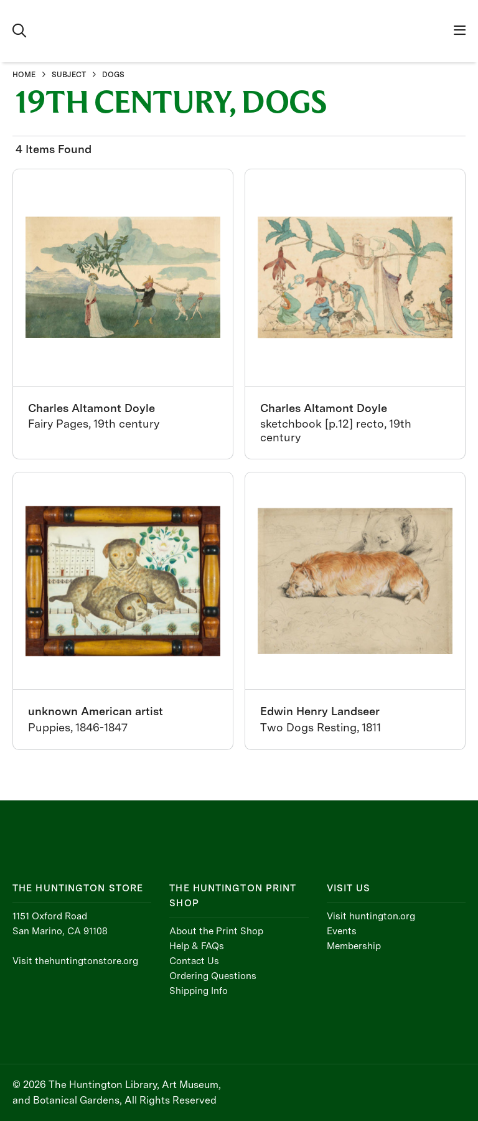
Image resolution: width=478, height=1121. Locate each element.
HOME (23, 74)
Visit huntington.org (371, 916)
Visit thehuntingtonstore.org (75, 961)
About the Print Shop (216, 931)
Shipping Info (198, 991)
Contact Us (194, 961)
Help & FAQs (196, 946)
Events (342, 931)
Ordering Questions (212, 976)
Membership (354, 946)
